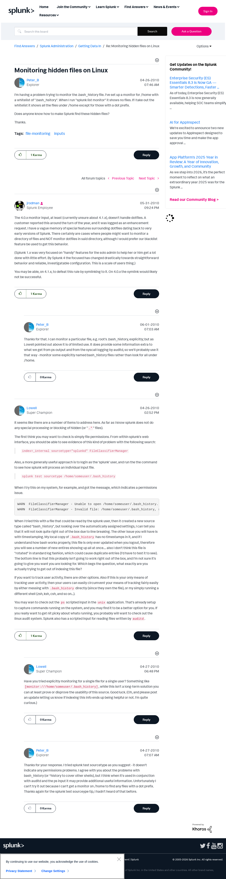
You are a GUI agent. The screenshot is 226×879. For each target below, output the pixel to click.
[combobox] (76, 31)
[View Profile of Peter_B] (33, 80)
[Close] (119, 859)
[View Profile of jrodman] (33, 203)
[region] (62, 866)
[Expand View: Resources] (57, 14)
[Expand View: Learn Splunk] (118, 6)
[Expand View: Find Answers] (147, 6)
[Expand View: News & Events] (178, 6)
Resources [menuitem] (47, 15)
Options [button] (201, 46)
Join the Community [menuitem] (72, 7)
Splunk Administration (56, 46)
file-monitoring (38, 133)
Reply (146, 155)
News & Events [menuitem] (165, 7)
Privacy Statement (19, 871)
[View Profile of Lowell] (32, 408)
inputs (59, 133)
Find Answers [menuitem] (134, 7)
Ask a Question (191, 31)
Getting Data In (89, 46)
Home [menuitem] (43, 7)
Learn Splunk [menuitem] (106, 7)
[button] (156, 60)
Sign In (207, 11)
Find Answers (24, 46)
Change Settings (53, 871)
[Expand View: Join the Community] (89, 6)
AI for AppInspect (185, 122)
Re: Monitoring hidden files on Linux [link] (132, 46)
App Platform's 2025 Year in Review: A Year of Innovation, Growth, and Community (194, 161)
